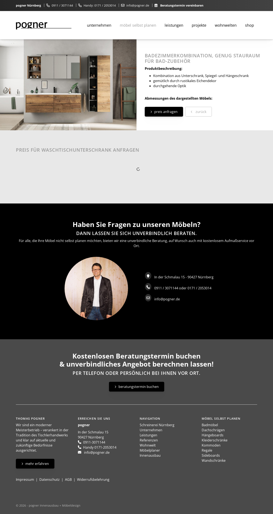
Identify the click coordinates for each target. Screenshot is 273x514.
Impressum (25, 479)
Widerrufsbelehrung (93, 479)
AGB (68, 479)
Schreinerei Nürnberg (157, 425)
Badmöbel (210, 425)
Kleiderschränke (215, 440)
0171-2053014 (105, 447)
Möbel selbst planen (138, 25)
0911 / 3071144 (62, 5)
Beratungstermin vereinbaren (181, 5)
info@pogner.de (137, 5)
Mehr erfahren (37, 463)
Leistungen (174, 25)
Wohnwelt (148, 445)
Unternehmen (99, 25)
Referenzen (149, 440)
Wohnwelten (226, 25)
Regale (207, 450)
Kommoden (211, 445)
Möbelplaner (150, 450)
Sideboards (211, 455)
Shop (249, 25)
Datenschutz (49, 479)
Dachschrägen (213, 430)
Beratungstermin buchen (139, 386)
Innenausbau (150, 455)
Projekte (199, 25)
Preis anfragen (166, 111)
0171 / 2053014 (105, 5)
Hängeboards (212, 435)
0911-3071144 (94, 442)
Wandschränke (214, 460)
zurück (200, 111)
